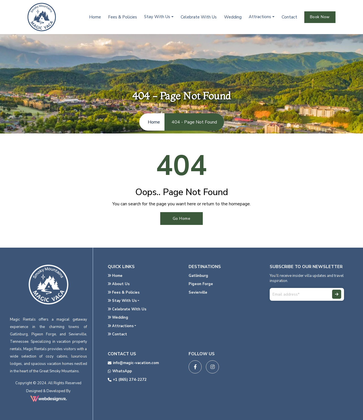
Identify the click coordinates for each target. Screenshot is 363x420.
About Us (119, 284)
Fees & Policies (122, 17)
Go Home (182, 218)
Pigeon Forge (201, 284)
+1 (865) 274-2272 (127, 379)
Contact (289, 17)
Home (95, 17)
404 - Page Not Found (194, 122)
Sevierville (198, 292)
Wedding (233, 17)
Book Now (320, 17)
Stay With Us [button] (157, 17)
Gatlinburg (198, 275)
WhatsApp (120, 371)
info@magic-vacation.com (133, 362)
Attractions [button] (260, 17)
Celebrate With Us (199, 17)
